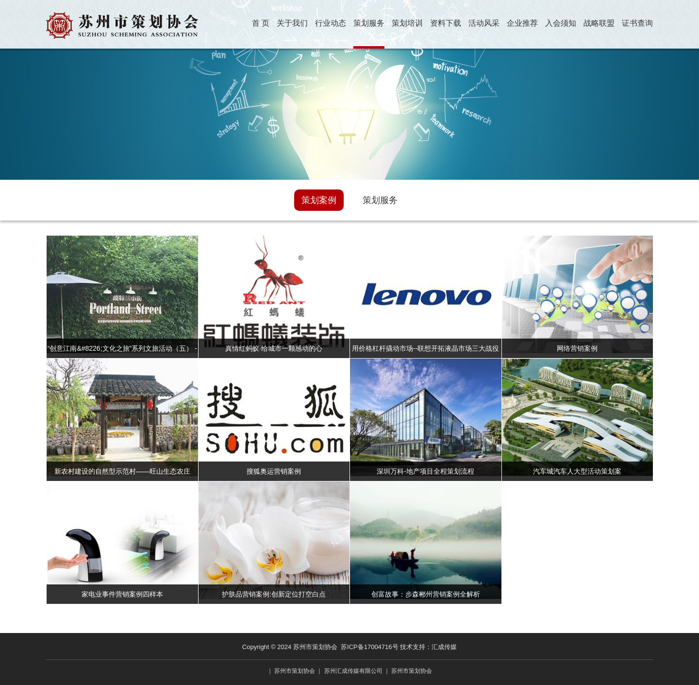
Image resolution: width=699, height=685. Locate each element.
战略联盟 (599, 23)
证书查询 (637, 23)
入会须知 (560, 23)
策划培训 (407, 23)
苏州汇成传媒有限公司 (353, 671)
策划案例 (318, 200)
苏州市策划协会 (294, 671)
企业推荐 (522, 23)
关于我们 (292, 23)
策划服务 (368, 23)
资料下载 (445, 23)
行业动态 (330, 23)
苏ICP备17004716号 (370, 647)
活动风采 (483, 23)
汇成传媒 (444, 647)
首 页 (260, 23)
